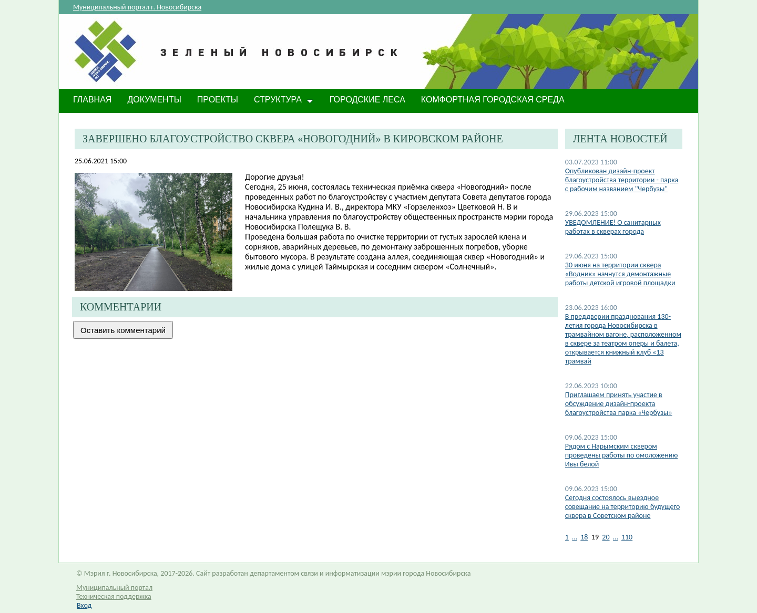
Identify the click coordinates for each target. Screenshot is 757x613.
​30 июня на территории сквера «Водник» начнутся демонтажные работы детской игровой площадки (620, 274)
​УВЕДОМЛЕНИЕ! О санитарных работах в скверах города (613, 227)
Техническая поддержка (113, 596)
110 (626, 537)
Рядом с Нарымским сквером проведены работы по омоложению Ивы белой (621, 455)
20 (605, 537)
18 (584, 537)
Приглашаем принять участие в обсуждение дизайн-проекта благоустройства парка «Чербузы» (618, 403)
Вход (84, 605)
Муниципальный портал (114, 587)
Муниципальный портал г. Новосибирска (137, 7)
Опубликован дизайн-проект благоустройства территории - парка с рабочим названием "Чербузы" (622, 180)
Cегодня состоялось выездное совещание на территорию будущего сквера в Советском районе (622, 506)
